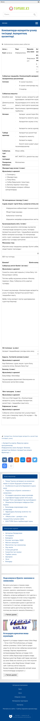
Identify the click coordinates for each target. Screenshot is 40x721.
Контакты (20, 705)
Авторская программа (20, 685)
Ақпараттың (8, 436)
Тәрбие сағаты (11, 554)
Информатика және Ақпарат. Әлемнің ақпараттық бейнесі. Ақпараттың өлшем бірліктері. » (17, 450)
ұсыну (11, 438)
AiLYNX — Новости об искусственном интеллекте (22, 716)
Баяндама (9, 538)
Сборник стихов (19, 697)
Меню (3, 2)
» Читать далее (11, 615)
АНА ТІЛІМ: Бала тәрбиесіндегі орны (19, 521)
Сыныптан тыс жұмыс (13, 552)
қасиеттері (34, 436)
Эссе (7, 559)
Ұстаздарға (9, 536)
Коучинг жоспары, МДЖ (14, 540)
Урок (20, 689)
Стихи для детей (11, 550)
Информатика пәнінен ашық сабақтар (17, 44)
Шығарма (8, 557)
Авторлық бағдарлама (13, 533)
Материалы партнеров (20, 701)
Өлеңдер (8, 561)
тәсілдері (5, 438)
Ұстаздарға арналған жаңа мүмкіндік (19, 495)
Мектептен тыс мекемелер (15, 545)
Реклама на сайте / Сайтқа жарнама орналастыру (20, 709)
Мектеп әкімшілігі (12, 543)
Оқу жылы (9, 547)
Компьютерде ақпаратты (21, 436)
